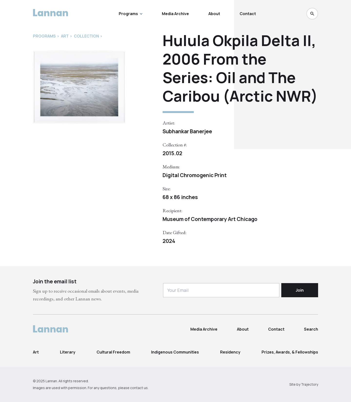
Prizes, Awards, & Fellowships (290, 352)
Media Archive (175, 13)
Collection (86, 36)
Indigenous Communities (175, 352)
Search (311, 329)
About (214, 13)
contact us (139, 387)
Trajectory (309, 384)
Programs (130, 13)
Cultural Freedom (113, 352)
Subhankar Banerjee (187, 131)
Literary (67, 352)
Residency (230, 352)
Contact (248, 13)
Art (36, 352)
